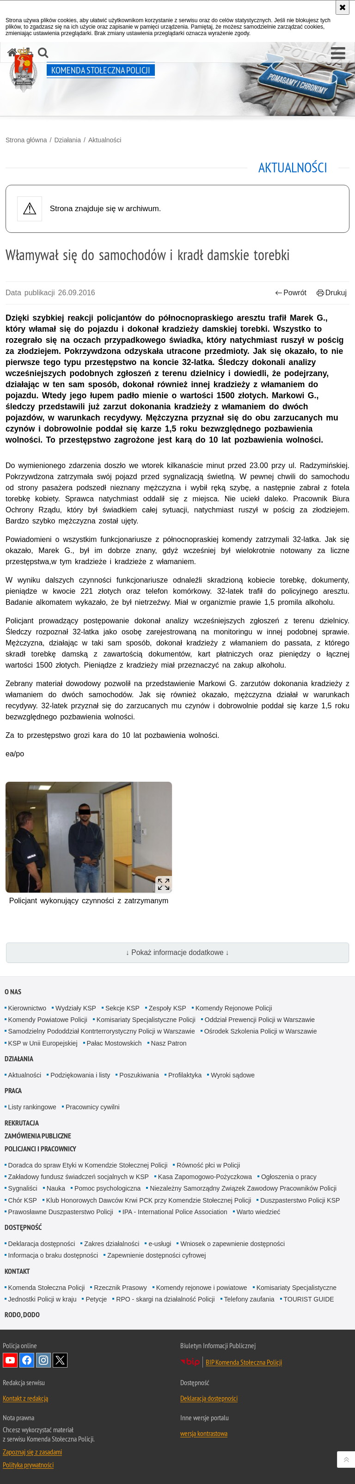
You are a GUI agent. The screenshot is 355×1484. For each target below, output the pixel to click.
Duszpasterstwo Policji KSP (300, 1200)
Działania (67, 140)
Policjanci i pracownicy (40, 1149)
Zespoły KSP (167, 1008)
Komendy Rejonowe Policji (234, 1008)
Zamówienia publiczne (38, 1136)
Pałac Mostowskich (114, 1043)
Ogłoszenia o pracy (289, 1176)
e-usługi (159, 1243)
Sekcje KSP (122, 1008)
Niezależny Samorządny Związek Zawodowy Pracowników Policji (243, 1188)
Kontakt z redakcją (25, 1398)
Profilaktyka (185, 1075)
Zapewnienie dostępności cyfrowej (156, 1255)
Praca (13, 1090)
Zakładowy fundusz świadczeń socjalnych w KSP (78, 1176)
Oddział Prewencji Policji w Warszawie (260, 1019)
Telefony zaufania (249, 1299)
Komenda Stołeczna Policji (46, 1287)
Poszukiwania (139, 1075)
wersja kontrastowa (203, 1433)
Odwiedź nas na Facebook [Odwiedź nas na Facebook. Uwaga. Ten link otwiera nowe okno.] (26, 1360)
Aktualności (105, 140)
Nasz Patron (169, 1043)
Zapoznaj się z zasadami (32, 1451)
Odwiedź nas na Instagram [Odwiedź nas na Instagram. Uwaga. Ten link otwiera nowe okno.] (43, 1360)
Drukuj (332, 293)
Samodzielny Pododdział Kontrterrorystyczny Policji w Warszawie (101, 1031)
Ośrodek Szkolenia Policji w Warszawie (260, 1031)
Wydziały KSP (75, 1008)
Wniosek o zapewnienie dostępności (232, 1243)
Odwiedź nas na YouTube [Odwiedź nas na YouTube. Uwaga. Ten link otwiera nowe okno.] (10, 1360)
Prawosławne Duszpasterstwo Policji (60, 1212)
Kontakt (17, 1271)
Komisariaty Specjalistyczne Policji (146, 1019)
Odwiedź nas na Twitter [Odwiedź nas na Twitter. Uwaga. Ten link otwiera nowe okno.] (60, 1360)
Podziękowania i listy (80, 1075)
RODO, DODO (22, 1315)
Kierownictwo (27, 1008)
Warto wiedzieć (258, 1212)
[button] (338, 53)
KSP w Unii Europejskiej (43, 1043)
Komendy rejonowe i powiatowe (201, 1287)
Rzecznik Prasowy (120, 1287)
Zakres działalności (111, 1243)
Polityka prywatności (28, 1464)
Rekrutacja (22, 1123)
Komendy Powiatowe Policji (47, 1019)
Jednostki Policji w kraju (42, 1299)
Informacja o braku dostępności (53, 1255)
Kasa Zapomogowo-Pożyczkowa (205, 1176)
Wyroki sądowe (233, 1075)
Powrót (290, 293)
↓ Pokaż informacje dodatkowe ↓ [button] (177, 952)
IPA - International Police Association (174, 1212)
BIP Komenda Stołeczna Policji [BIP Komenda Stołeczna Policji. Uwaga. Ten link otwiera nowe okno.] (244, 1362)
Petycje (96, 1299)
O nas (13, 992)
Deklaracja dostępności (41, 1243)
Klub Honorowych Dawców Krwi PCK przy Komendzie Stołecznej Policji (148, 1200)
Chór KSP (22, 1200)
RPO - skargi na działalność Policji (165, 1299)
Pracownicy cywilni (93, 1107)
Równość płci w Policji (208, 1165)
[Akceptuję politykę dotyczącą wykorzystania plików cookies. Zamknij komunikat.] (342, 7)
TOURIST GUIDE (309, 1299)
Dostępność (23, 1227)
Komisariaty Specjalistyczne (297, 1287)
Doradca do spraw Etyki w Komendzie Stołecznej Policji (88, 1165)
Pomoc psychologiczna (107, 1188)
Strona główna (26, 140)
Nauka (56, 1188)
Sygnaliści (22, 1188)
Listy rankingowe (32, 1107)
